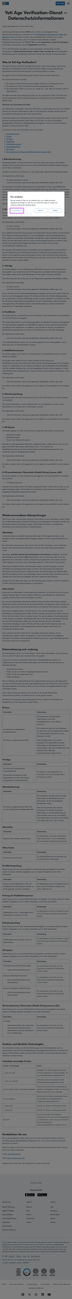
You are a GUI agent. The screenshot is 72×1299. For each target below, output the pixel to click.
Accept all (55, 210)
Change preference (17, 210)
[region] (36, 204)
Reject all (41, 210)
